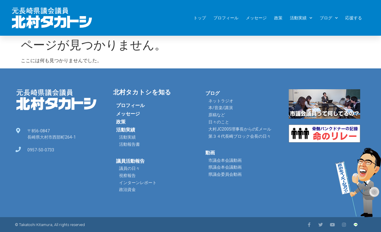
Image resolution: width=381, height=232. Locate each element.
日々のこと (218, 122)
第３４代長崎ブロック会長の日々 (239, 136)
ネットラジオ (220, 100)
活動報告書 (129, 144)
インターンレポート (138, 182)
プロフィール (225, 17)
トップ (199, 17)
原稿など (216, 114)
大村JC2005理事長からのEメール (239, 129)
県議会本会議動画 (225, 167)
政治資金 (127, 189)
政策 (278, 17)
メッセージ (256, 17)
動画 (210, 153)
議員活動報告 (130, 161)
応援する (353, 17)
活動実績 (301, 18)
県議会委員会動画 (225, 174)
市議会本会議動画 (225, 160)
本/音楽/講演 (220, 107)
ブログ (329, 18)
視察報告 (127, 175)
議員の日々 (129, 168)
